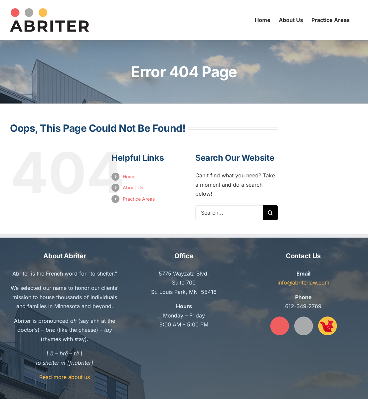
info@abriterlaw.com (303, 282)
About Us (133, 187)
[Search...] (229, 212)
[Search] (270, 212)
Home (129, 176)
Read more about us (64, 377)
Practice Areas (139, 199)
